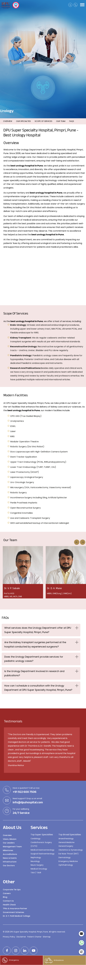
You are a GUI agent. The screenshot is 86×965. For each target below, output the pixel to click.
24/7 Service (21, 813)
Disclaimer (21, 936)
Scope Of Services (43, 121)
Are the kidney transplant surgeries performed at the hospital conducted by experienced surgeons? (35, 644)
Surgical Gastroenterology (42, 853)
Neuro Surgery (37, 865)
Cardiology (35, 838)
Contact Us (8, 901)
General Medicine (66, 842)
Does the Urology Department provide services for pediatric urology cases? (33, 659)
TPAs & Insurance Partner (15, 908)
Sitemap (47, 936)
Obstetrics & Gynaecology (71, 850)
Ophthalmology (66, 865)
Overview (7, 121)
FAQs (71, 121)
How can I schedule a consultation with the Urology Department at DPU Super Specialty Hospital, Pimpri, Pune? (38, 687)
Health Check (9, 904)
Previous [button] (76, 542)
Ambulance (54, 960)
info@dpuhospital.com (28, 802)
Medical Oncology (39, 868)
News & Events (10, 858)
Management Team (12, 846)
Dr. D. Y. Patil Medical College (16, 916)
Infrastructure (9, 861)
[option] (44, 276)
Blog (5, 897)
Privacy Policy (9, 936)
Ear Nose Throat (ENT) (69, 853)
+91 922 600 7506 (24, 792)
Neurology (35, 861)
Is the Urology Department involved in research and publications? (34, 673)
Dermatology (65, 857)
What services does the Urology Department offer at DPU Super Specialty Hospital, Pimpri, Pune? (37, 630)
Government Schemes (13, 912)
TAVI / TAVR (36, 872)
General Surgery (66, 846)
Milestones (8, 850)
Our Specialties (23, 121)
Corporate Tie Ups (12, 889)
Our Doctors (9, 865)
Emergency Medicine (68, 861)
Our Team (60, 121)
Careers (7, 893)
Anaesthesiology (66, 838)
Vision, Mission (9, 839)
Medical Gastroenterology (42, 850)
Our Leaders (9, 842)
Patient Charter (34, 936)
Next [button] (82, 542)
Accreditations (10, 854)
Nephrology (36, 857)
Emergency (10, 960)
